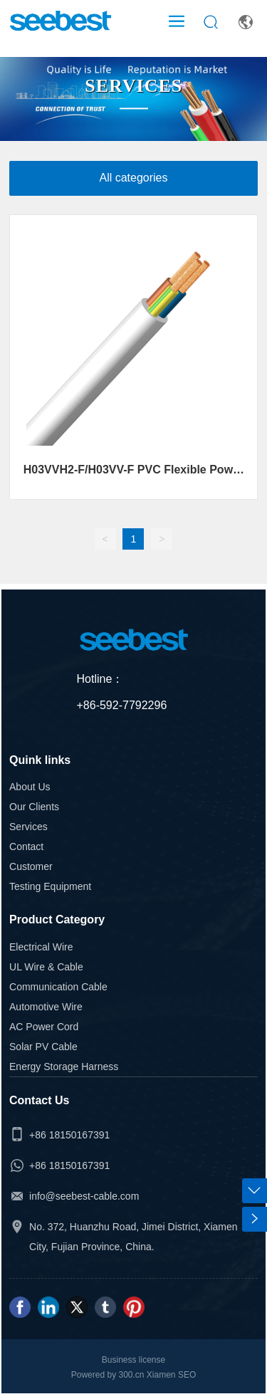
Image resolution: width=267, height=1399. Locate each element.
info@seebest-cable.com (84, 1196)
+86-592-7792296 (122, 705)
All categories (133, 178)
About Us (30, 786)
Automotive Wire (46, 1006)
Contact (26, 846)
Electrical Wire (41, 947)
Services (28, 826)
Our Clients (34, 806)
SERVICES (133, 87)
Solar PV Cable (43, 1046)
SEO (187, 1375)
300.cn (130, 1375)
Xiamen (161, 1375)
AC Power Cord (43, 1026)
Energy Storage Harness (63, 1066)
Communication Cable (58, 986)
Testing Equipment (50, 886)
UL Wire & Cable (46, 967)
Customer (31, 866)
